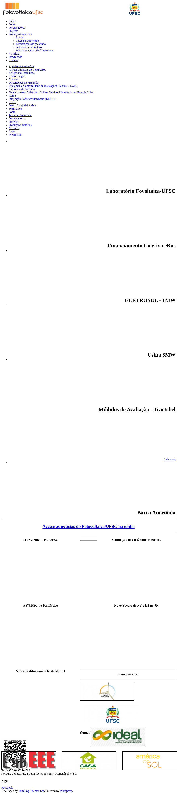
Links (12, 131)
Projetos (13, 30)
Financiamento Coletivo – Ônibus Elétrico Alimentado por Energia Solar (51, 92)
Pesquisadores (17, 27)
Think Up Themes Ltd (31, 790)
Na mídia (14, 53)
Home (12, 95)
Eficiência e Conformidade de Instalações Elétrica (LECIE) (43, 85)
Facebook (7, 787)
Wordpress (66, 790)
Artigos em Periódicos (29, 47)
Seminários (15, 108)
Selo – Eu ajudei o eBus (22, 105)
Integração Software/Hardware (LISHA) (32, 98)
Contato (13, 60)
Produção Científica (20, 34)
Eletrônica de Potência (22, 89)
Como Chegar (17, 76)
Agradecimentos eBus (21, 66)
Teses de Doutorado (27, 40)
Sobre (12, 24)
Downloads (15, 56)
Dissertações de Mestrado (31, 43)
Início (12, 21)
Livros (20, 37)
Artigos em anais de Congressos (34, 50)
